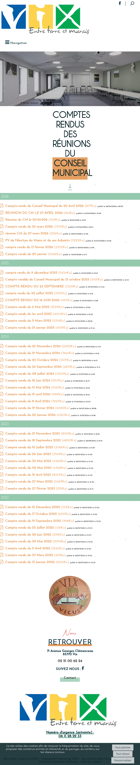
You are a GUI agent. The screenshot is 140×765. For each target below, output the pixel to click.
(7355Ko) (36, 226)
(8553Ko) (36, 475)
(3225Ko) (45, 240)
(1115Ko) (36, 488)
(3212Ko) (36, 293)
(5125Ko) (35, 387)
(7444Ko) (40, 353)
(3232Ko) (37, 247)
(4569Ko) (36, 461)
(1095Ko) (36, 541)
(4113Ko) (39, 300)
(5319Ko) (35, 320)
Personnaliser (122, 760)
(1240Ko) (35, 548)
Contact (70, 677)
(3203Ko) (37, 374)
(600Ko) (38, 514)
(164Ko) (40, 213)
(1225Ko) (37, 562)
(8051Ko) (40, 433)
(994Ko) (35, 394)
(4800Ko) (41, 440)
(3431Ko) (54, 279)
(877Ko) (51, 206)
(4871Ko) (40, 367)
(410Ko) (36, 555)
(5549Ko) (36, 454)
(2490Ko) (41, 346)
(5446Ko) (34, 254)
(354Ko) (33, 219)
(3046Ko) (37, 447)
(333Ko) (39, 507)
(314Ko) (36, 527)
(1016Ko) (35, 534)
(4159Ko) (37, 327)
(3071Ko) (39, 360)
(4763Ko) (38, 415)
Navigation (18, 43)
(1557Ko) (35, 380)
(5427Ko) (36, 481)
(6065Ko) (37, 408)
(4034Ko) (36, 314)
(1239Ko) (35, 307)
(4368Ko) (36, 468)
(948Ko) (40, 521)
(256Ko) (34, 233)
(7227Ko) (35, 401)
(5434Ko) (39, 272)
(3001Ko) (42, 286)
